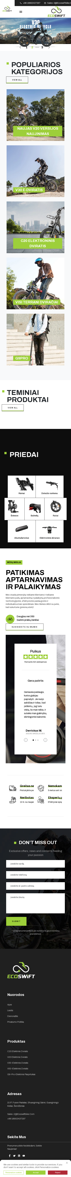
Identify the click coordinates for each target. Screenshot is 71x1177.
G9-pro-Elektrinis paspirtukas (21, 1074)
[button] (21, 47)
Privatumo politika (15, 1022)
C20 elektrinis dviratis (17, 1051)
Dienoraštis (12, 1016)
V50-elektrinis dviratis (17, 1068)
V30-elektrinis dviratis (17, 1063)
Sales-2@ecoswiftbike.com (20, 1114)
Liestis (10, 1010)
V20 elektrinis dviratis (17, 1057)
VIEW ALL (17, 80)
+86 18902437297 (16, 1118)
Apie (9, 1004)
